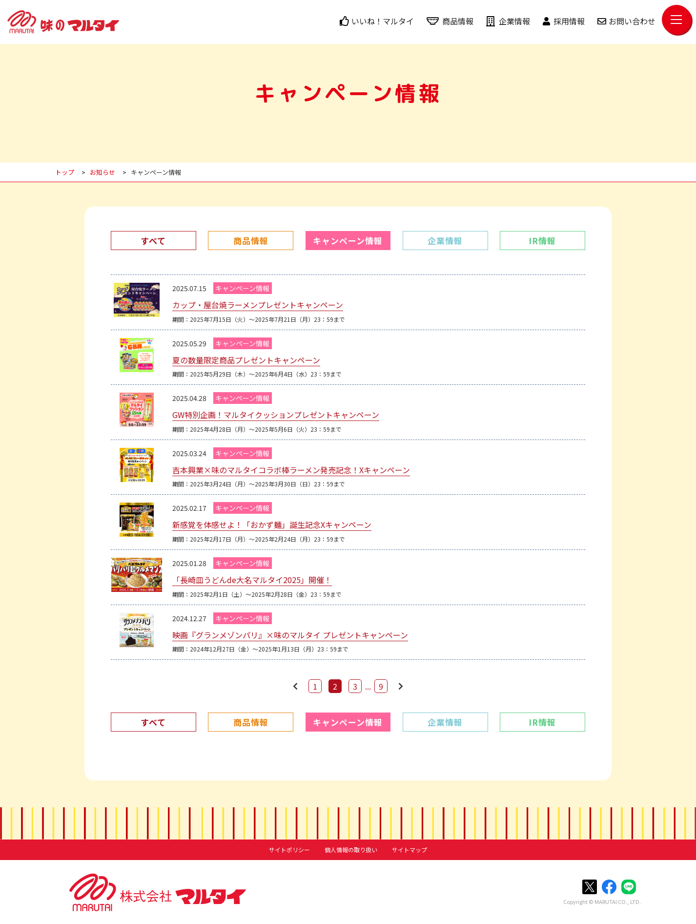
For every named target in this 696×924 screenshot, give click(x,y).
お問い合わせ (626, 21)
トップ (64, 172)
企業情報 (508, 21)
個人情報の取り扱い (351, 850)
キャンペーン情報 (156, 172)
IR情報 (542, 240)
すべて (153, 240)
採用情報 (564, 21)
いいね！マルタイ (377, 21)
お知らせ (102, 172)
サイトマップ (409, 850)
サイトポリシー (289, 850)
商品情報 (450, 21)
